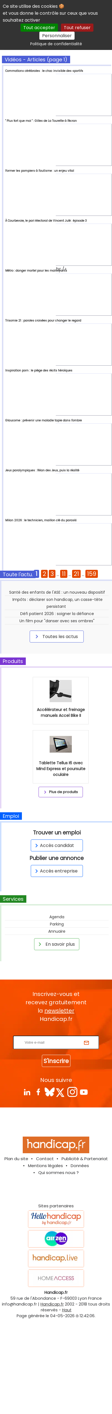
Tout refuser (77, 27)
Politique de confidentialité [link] (56, 44)
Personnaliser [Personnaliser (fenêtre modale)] (57, 35)
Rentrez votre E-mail (57, 1110)
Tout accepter (39, 27)
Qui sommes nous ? (58, 1250)
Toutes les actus (56, 636)
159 (91, 574)
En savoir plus (56, 1021)
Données (80, 1243)
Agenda (56, 994)
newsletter (59, 1088)
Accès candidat (53, 923)
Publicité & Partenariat (85, 1236)
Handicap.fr (52, 1382)
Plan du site (16, 1236)
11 (64, 574)
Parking (57, 1002)
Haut (67, 1387)
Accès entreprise (55, 948)
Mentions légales (45, 1243)
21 (76, 574)
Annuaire (56, 1009)
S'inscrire (56, 1139)
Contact (45, 1236)
